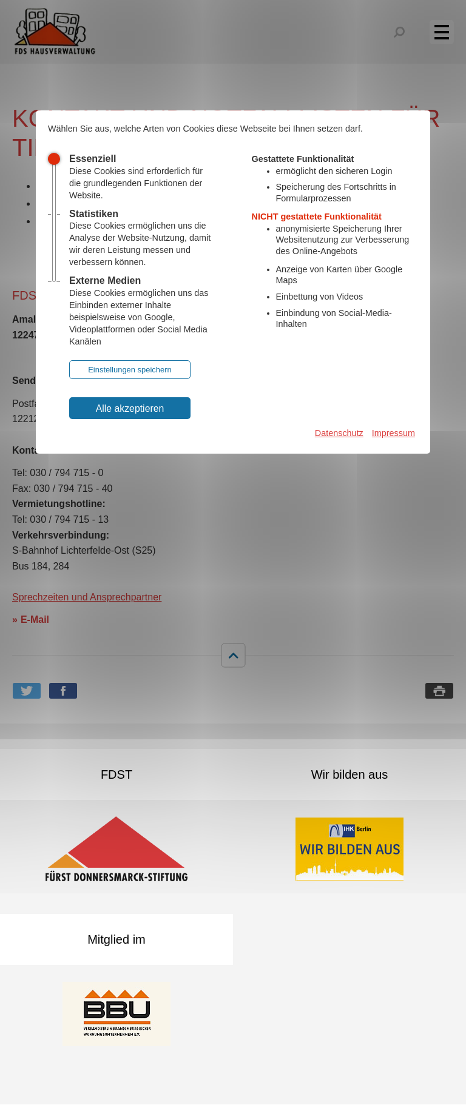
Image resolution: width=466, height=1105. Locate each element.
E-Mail (35, 619)
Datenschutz (339, 433)
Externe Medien (105, 280)
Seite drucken (439, 690)
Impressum (393, 433)
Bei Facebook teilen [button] (63, 690)
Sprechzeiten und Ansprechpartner (86, 597)
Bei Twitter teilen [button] (26, 690)
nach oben (233, 655)
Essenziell (92, 158)
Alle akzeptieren (130, 408)
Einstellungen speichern (130, 369)
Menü (448, 31)
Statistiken (93, 214)
